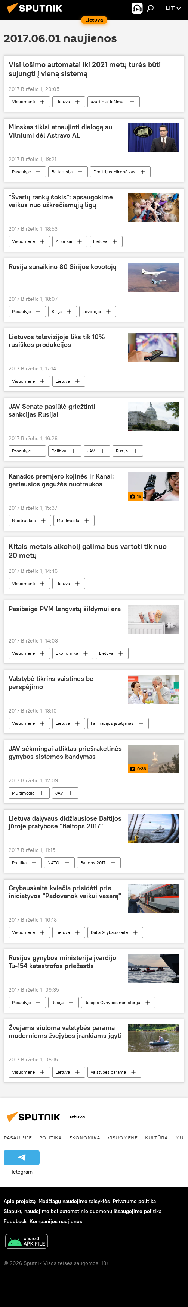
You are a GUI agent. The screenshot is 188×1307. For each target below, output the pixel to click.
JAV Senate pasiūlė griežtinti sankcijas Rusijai (52, 410)
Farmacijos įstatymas (112, 723)
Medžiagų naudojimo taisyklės (74, 1201)
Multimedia (68, 520)
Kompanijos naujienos (56, 1221)
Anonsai (64, 241)
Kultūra (156, 1137)
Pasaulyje (21, 171)
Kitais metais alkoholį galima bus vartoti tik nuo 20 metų (88, 551)
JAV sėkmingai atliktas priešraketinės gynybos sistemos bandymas (65, 753)
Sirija (57, 311)
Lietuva (63, 101)
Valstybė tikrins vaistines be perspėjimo (51, 683)
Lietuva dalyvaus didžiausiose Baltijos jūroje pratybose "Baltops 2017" (65, 822)
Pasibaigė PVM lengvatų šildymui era (65, 609)
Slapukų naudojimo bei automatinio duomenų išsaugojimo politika (82, 1211)
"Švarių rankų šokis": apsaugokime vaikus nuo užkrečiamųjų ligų (61, 201)
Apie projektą (20, 1201)
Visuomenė (23, 101)
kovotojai (92, 311)
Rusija (122, 451)
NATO (53, 862)
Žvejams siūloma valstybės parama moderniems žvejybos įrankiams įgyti (65, 1032)
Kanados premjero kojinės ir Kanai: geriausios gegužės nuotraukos (61, 480)
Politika (59, 451)
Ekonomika (67, 653)
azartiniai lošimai (107, 101)
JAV (91, 451)
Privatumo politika (134, 1201)
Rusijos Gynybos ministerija (112, 1002)
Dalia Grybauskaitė (109, 932)
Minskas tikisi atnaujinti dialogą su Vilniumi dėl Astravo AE (60, 131)
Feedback (15, 1221)
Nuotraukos (24, 520)
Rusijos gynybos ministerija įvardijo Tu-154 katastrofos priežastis (62, 962)
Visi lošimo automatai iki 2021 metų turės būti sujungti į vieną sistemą (85, 69)
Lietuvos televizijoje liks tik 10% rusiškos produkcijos (57, 341)
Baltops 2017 (92, 862)
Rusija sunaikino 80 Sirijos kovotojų (63, 267)
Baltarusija (62, 171)
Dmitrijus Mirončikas (114, 171)
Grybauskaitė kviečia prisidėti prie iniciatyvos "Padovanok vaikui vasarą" (65, 892)
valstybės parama (108, 1072)
